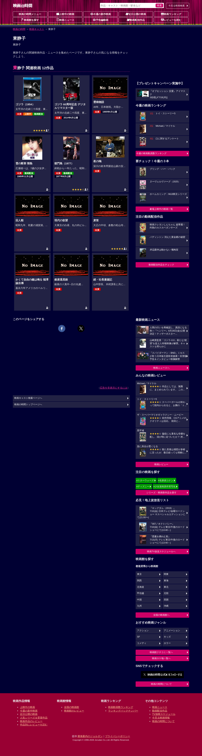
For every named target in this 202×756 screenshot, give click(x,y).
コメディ (141, 643)
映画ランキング (171, 14)
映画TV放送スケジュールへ (161, 551)
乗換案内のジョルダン (90, 736)
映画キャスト (36, 29)
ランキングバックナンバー (123, 710)
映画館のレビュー (74, 710)
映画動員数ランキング (120, 707)
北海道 (140, 587)
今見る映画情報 (161, 717)
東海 (166, 580)
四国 (166, 599)
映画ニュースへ (161, 367)
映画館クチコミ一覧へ (161, 652)
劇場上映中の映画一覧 (161, 209)
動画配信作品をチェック (161, 264)
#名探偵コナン (165, 480)
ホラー (167, 643)
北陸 (166, 593)
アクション (143, 630)
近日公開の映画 (136, 14)
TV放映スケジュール (163, 714)
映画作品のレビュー (31, 721)
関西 (139, 580)
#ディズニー (142, 486)
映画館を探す (30, 19)
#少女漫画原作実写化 (164, 486)
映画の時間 (19, 29)
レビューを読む (171, 19)
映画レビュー (161, 464)
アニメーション (172, 630)
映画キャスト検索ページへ (28, 398)
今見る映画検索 (176, 5)
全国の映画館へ (161, 615)
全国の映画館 (71, 707)
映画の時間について (161, 684)
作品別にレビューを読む (33, 724)
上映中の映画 (65, 14)
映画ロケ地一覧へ (161, 658)
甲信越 (140, 593)
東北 (166, 587)
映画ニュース (65, 19)
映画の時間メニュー (30, 14)
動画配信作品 (136, 19)
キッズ (167, 637)
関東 (166, 574)
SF (138, 637)
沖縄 (166, 606)
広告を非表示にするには (113, 387)
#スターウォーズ (145, 480)
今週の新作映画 (100, 14)
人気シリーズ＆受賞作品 (33, 717)
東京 (139, 574)
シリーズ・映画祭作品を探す (161, 492)
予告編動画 (100, 19)
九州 (139, 606)
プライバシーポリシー (117, 736)
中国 (139, 599)
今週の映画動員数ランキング (151, 153)
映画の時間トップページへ (28, 404)
